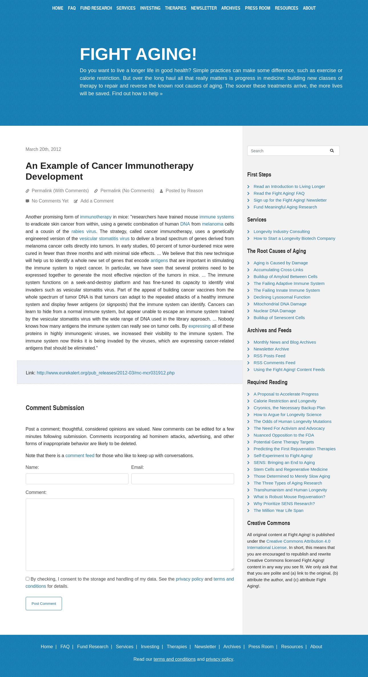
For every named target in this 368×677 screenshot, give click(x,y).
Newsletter (204, 8)
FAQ (72, 8)
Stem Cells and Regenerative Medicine (291, 469)
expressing (199, 326)
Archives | (235, 646)
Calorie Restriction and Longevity (285, 400)
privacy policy (189, 579)
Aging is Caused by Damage (281, 262)
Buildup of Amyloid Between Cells (285, 276)
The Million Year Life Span (278, 510)
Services (126, 8)
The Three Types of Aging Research (288, 483)
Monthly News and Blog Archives (285, 342)
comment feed (79, 455)
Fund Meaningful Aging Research (285, 206)
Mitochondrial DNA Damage (280, 303)
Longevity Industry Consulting (282, 231)
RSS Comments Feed (274, 362)
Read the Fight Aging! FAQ (279, 193)
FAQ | (68, 646)
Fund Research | (95, 646)
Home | (50, 646)
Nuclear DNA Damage (275, 310)
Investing (150, 8)
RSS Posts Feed (269, 355)
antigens (159, 260)
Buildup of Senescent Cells (279, 317)
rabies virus (83, 231)
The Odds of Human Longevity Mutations (293, 421)
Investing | (153, 646)
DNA (185, 224)
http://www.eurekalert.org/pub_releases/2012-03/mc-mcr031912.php (106, 372)
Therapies (175, 8)
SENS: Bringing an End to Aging (284, 462)
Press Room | (264, 646)
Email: (137, 467)
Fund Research (96, 8)
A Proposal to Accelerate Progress (286, 394)
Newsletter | (208, 646)
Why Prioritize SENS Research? (284, 503)
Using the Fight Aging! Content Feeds (289, 369)
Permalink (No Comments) (127, 190)
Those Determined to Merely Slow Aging (292, 476)
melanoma (213, 224)
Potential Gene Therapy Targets (284, 441)
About (309, 8)
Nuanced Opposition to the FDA (284, 435)
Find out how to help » (137, 93)
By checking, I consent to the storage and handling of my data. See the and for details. (130, 583)
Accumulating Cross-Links (278, 269)
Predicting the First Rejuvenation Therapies (295, 448)
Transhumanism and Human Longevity (290, 489)
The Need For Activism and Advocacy (289, 428)
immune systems (217, 216)
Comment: (36, 492)
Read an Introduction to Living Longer (289, 186)
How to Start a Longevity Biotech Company (294, 238)
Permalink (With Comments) (60, 190)
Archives (230, 8)
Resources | (295, 646)
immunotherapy (96, 216)
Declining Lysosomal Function (282, 297)
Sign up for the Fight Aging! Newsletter (290, 200)
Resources (286, 8)
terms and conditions (175, 659)
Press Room (257, 8)
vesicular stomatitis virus (104, 238)
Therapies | (180, 646)
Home (57, 8)
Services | (128, 646)
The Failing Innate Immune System (287, 290)
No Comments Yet (51, 200)
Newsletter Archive (271, 348)
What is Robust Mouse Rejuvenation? (289, 496)
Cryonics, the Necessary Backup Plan (289, 407)
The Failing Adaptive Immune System (289, 283)
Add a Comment (97, 200)
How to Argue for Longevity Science (288, 414)
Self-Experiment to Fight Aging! (283, 455)
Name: (32, 467)
